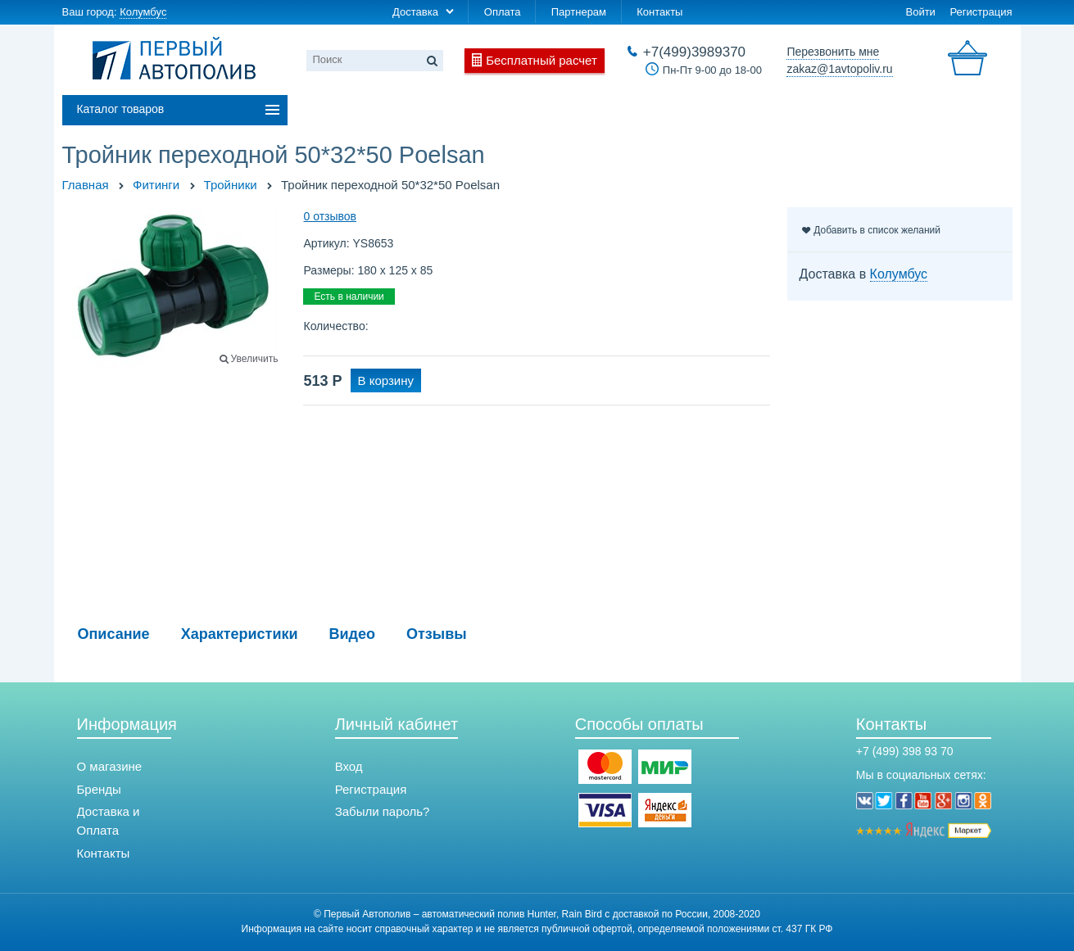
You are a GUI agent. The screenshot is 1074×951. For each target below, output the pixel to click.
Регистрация (981, 12)
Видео (352, 634)
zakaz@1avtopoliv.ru (839, 68)
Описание (114, 634)
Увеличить (255, 359)
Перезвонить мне (832, 51)
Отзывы (436, 634)
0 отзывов (329, 216)
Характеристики (239, 634)
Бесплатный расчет (541, 60)
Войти (920, 12)
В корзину (386, 380)
